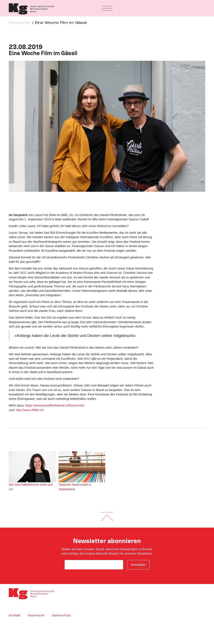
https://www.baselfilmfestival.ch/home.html (54, 405)
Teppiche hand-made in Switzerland (82, 471)
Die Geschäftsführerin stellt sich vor (32, 471)
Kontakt (14, 615)
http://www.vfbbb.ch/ (30, 410)
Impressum (36, 615)
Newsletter (20, 22)
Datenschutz (61, 615)
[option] (107, 126)
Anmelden (138, 564)
